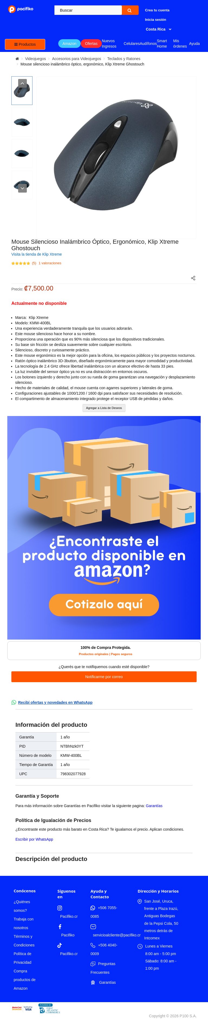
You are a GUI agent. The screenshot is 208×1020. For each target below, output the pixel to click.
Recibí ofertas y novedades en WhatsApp (55, 702)
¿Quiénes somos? (22, 906)
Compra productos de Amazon (24, 980)
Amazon (69, 43)
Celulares (132, 43)
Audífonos (148, 43)
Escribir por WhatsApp (34, 839)
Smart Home (162, 43)
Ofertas (91, 43)
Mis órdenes (180, 43)
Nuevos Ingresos (109, 43)
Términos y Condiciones (24, 940)
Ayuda (194, 43)
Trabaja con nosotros (23, 923)
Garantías (154, 806)
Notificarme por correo (104, 677)
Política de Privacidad (22, 958)
